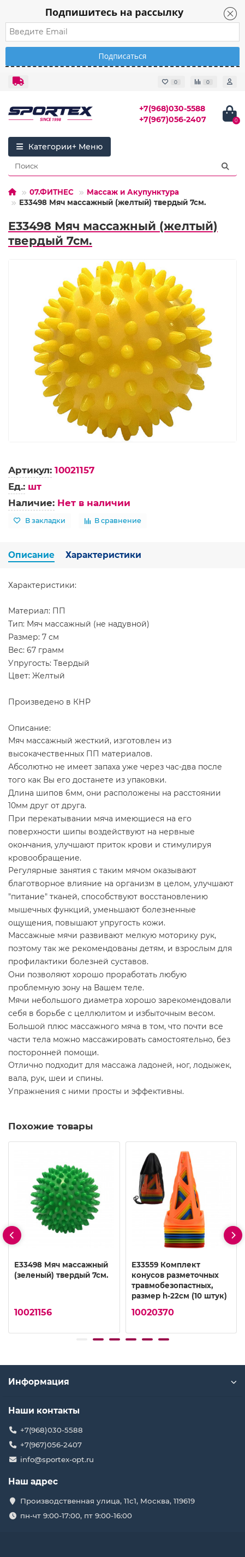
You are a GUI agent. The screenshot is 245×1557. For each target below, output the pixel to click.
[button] (81, 1339)
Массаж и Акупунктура (133, 192)
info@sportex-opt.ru (57, 1459)
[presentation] (12, 1235)
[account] (230, 82)
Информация (122, 1381)
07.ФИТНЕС (51, 192)
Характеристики (103, 555)
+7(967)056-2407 (172, 119)
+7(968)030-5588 (172, 108)
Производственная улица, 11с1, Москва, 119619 (107, 1500)
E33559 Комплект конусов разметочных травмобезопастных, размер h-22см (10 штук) (179, 1280)
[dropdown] (18, 81)
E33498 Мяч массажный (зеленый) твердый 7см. (61, 1269)
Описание (31, 555)
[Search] (122, 166)
